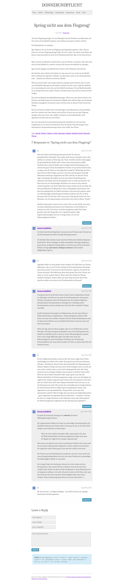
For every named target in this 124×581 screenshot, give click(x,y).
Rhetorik (87, 133)
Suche (78, 13)
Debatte (43, 133)
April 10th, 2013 (86, 412)
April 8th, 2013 (86, 228)
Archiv (40, 13)
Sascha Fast (66, 33)
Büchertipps (49, 13)
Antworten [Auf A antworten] (87, 223)
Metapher (61, 133)
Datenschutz (59, 13)
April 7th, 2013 (86, 151)
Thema (33, 136)
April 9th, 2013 (86, 291)
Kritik (55, 133)
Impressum (70, 13)
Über (84, 13)
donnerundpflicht (44, 228)
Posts (34, 13)
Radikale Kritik (77, 133)
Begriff (37, 133)
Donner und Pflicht (62, 5)
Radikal (68, 133)
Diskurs (50, 133)
